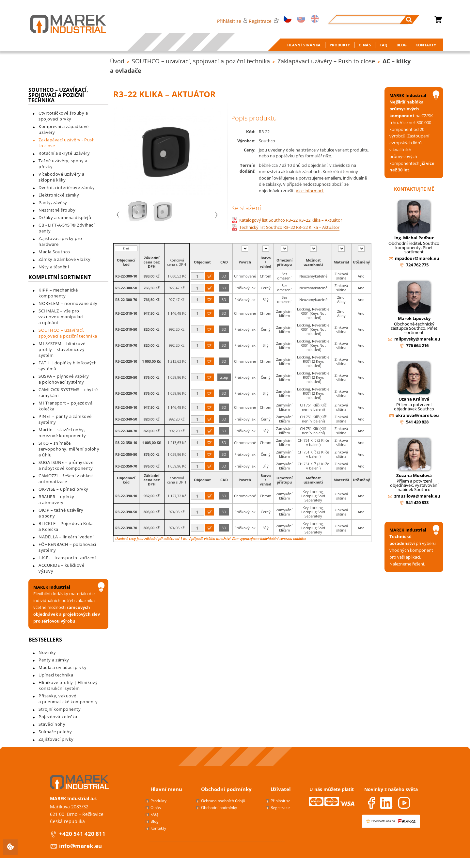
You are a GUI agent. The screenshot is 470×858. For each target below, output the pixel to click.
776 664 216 (417, 345)
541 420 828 (417, 422)
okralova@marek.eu (417, 415)
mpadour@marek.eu (417, 258)
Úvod (117, 61)
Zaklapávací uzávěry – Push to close (326, 61)
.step (224, 377)
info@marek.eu (80, 846)
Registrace (264, 21)
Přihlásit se (232, 21)
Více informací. (310, 191)
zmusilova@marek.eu (417, 496)
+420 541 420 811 (82, 833)
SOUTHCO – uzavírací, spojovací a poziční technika (201, 61)
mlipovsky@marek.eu (417, 339)
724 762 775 (417, 265)
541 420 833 (417, 502)
